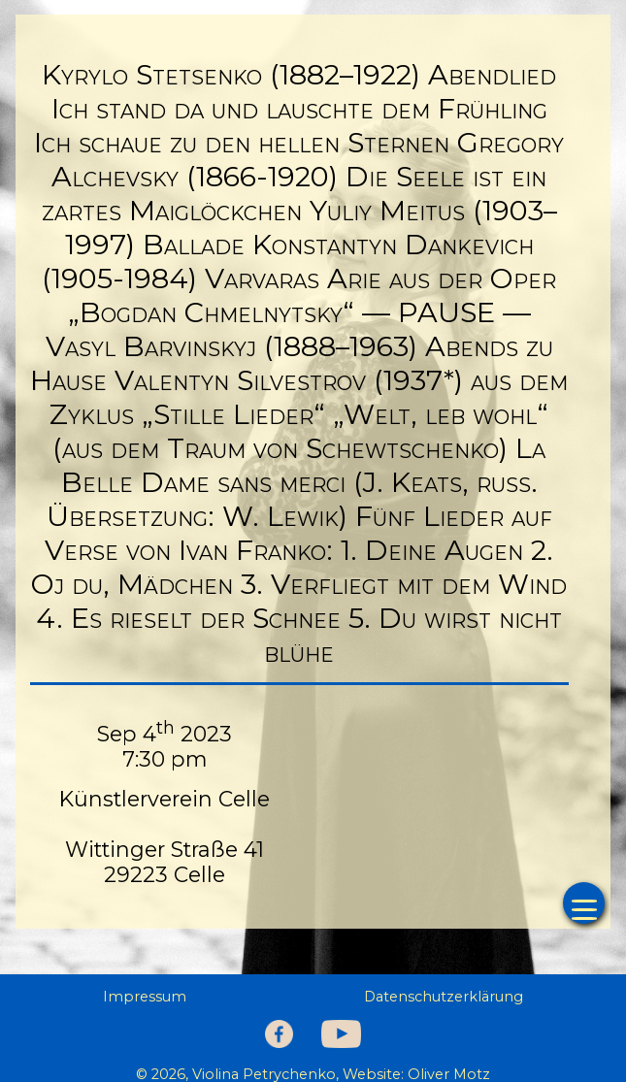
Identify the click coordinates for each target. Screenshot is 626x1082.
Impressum (144, 996)
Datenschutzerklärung (443, 996)
